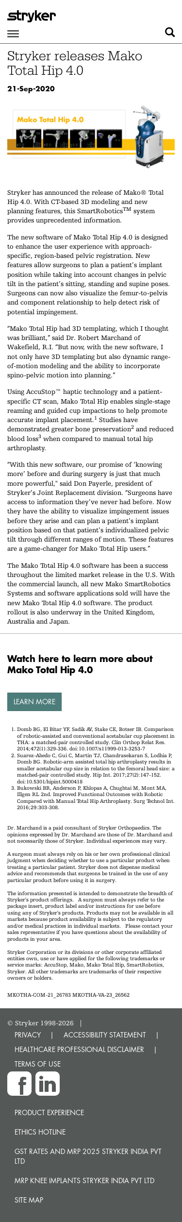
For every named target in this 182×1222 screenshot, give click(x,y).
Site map (29, 1200)
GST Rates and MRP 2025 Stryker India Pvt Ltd (88, 1156)
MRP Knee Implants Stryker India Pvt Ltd (84, 1180)
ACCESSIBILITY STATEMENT (105, 1034)
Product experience (49, 1112)
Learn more (34, 701)
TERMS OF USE (38, 1064)
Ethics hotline (40, 1132)
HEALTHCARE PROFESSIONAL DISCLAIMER (79, 1049)
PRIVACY (28, 1034)
